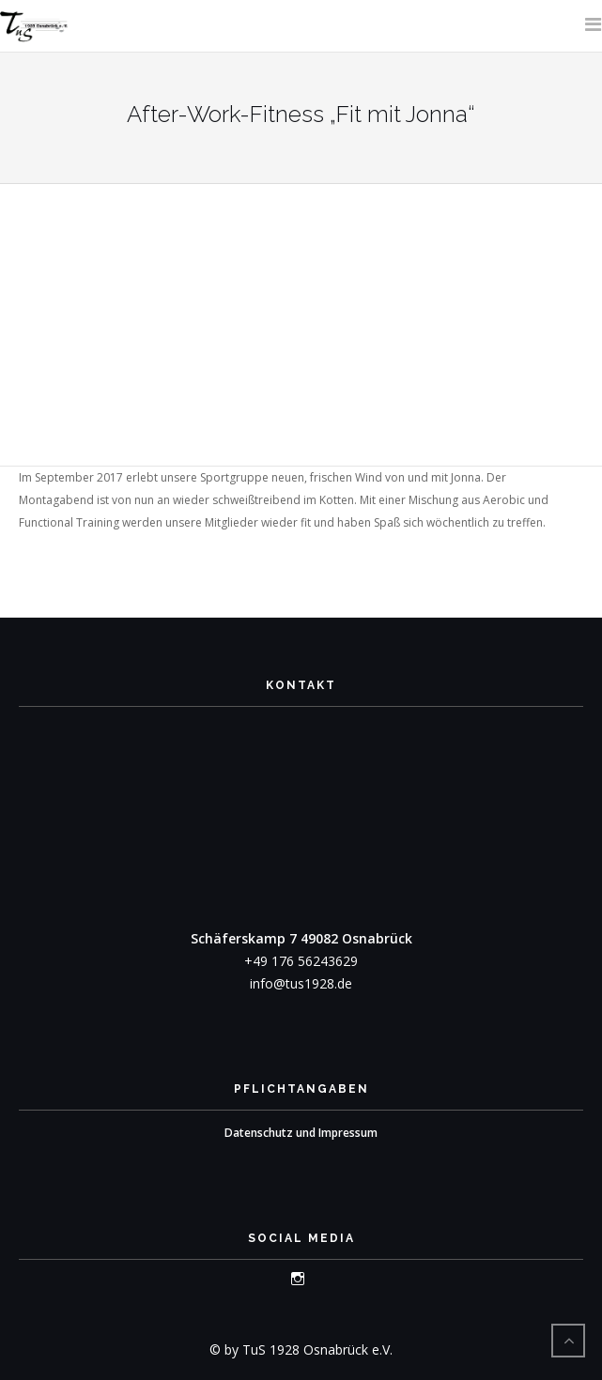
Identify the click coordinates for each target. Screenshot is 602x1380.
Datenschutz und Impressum (301, 1133)
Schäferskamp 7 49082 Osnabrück (301, 938)
